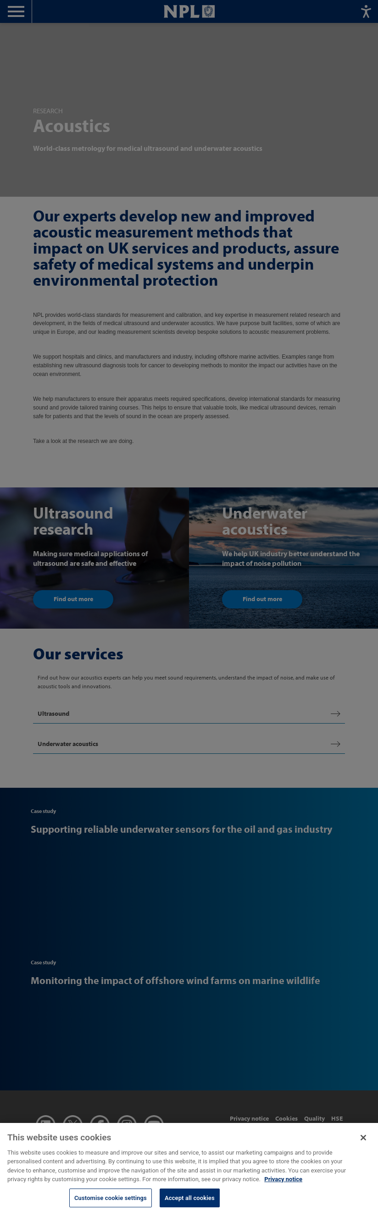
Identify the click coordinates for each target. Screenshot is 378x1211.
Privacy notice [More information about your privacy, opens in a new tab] (283, 1183)
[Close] (363, 1141)
